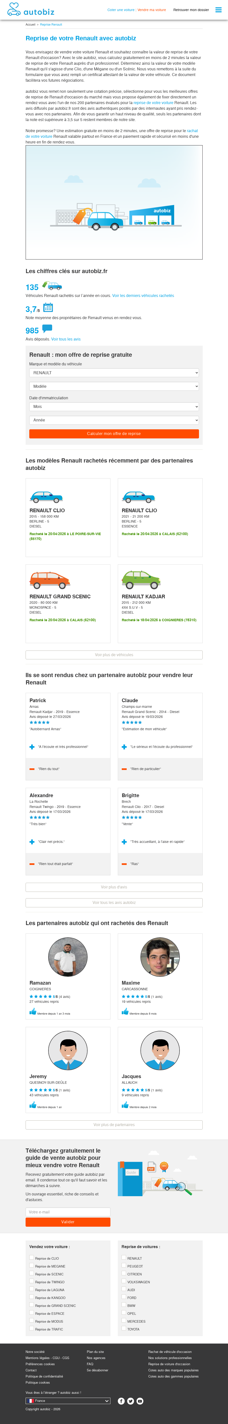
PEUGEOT (132, 1266)
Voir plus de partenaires (114, 1124)
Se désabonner (97, 1370)
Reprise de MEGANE (47, 1266)
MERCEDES (134, 1321)
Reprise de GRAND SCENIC (52, 1306)
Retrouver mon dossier (191, 10)
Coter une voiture (121, 10)
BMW (128, 1306)
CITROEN (132, 1274)
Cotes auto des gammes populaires (173, 1376)
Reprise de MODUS (46, 1321)
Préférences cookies (40, 1364)
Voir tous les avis (66, 339)
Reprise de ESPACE (46, 1314)
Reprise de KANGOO (47, 1298)
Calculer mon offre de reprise (114, 433)
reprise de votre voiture (153, 102)
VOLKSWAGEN (136, 1282)
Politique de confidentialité (44, 1376)
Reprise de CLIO (44, 1258)
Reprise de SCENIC (46, 1274)
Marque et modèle (55, 364)
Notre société (35, 1352)
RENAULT (132, 1258)
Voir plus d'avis (114, 887)
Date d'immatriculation (48, 398)
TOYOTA (130, 1329)
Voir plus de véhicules (114, 654)
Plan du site (95, 1352)
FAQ (90, 1364)
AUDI (128, 1290)
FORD (129, 1298)
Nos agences (96, 1358)
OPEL (129, 1314)
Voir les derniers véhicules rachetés (143, 295)
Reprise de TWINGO (46, 1282)
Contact (31, 1370)
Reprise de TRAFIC (46, 1329)
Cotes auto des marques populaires (173, 1370)
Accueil (30, 24)
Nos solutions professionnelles (170, 1358)
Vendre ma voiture (151, 10)
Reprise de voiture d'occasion (169, 1364)
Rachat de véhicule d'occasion (170, 1352)
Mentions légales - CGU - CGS (47, 1358)
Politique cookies (38, 1382)
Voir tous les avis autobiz (114, 902)
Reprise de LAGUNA (46, 1290)
